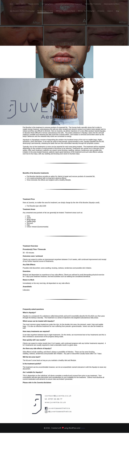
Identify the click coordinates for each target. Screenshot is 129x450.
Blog (117, 11)
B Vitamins (101, 11)
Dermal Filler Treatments (93, 4)
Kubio (83, 428)
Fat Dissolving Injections (45, 11)
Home (11, 4)
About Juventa (21, 4)
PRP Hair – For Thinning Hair (86, 11)
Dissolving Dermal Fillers (111, 4)
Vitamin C (110, 11)
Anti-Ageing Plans (47, 4)
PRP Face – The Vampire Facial (65, 11)
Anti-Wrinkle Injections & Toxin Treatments (69, 4)
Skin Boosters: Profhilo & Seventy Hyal (22, 11)
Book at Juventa (34, 4)
